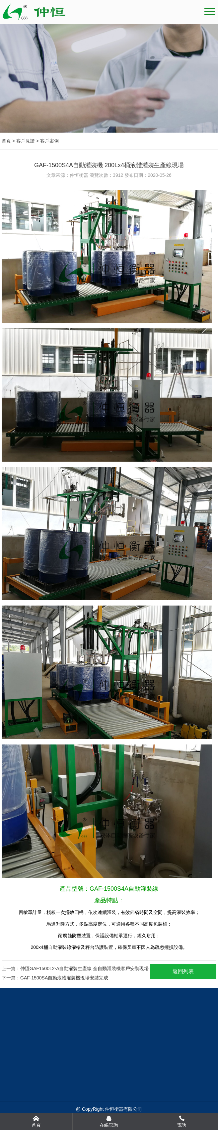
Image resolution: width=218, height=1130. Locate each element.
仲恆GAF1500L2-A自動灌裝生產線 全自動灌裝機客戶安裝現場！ (86, 968)
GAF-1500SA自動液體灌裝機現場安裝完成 (64, 977)
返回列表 (183, 971)
